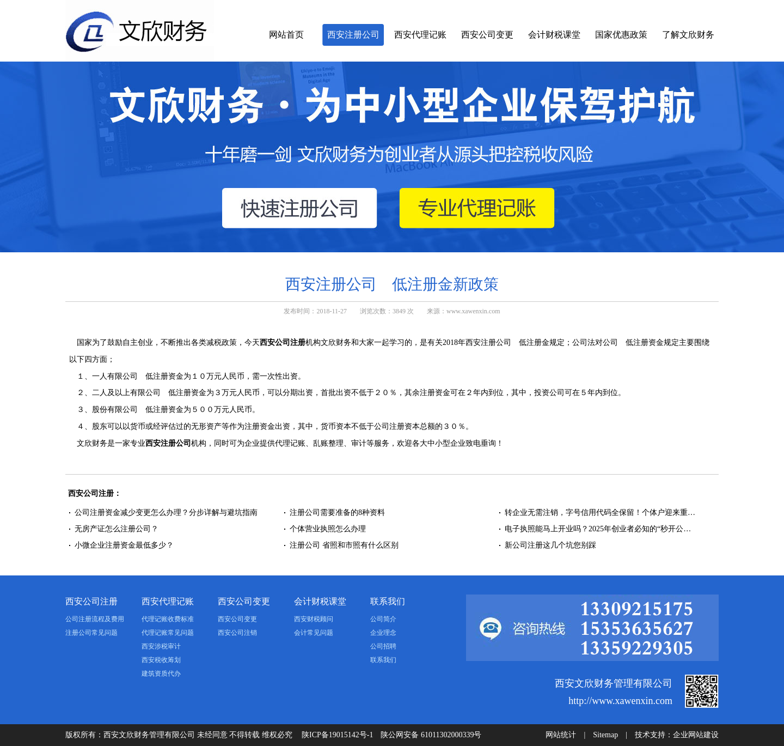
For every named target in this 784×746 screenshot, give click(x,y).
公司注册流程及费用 (94, 619)
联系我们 (387, 601)
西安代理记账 (420, 34)
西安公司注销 (237, 632)
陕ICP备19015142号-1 (337, 735)
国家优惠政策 (621, 34)
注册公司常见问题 (91, 632)
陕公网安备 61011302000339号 (431, 735)
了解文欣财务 (688, 34)
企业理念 (383, 632)
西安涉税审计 (161, 646)
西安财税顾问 (313, 619)
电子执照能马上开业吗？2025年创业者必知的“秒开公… (598, 529)
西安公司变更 (487, 34)
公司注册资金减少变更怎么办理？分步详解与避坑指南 (166, 512)
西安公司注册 (282, 342)
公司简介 (383, 619)
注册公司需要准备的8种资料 (337, 512)
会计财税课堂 (554, 34)
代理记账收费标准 (168, 619)
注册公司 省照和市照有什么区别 (344, 545)
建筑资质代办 (161, 673)
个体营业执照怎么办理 (329, 529)
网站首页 (286, 34)
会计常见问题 (313, 632)
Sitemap (605, 735)
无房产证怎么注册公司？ (116, 529)
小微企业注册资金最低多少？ (124, 545)
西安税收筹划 (161, 660)
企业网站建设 (696, 735)
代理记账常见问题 (168, 632)
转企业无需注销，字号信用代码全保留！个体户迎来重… (600, 512)
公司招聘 (383, 646)
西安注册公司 (353, 34)
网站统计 (561, 735)
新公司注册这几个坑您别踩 (550, 545)
